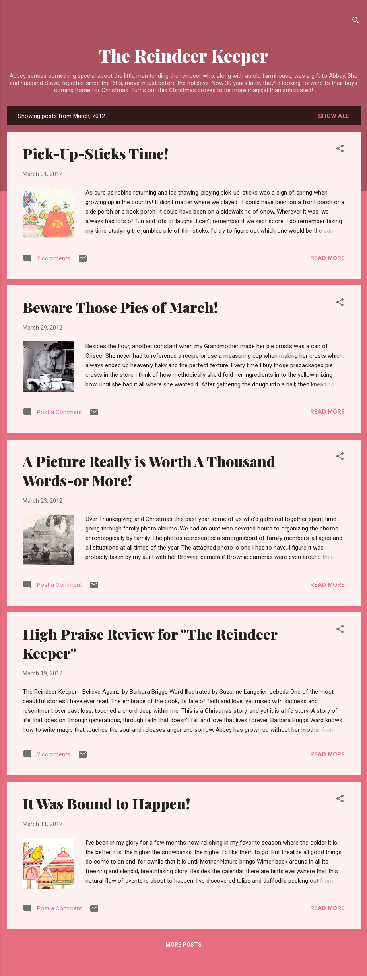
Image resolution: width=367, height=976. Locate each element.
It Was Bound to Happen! (106, 803)
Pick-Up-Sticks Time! (96, 153)
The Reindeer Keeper (183, 55)
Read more (327, 258)
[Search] (356, 22)
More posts (183, 944)
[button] (340, 150)
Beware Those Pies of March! (120, 306)
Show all (334, 116)
